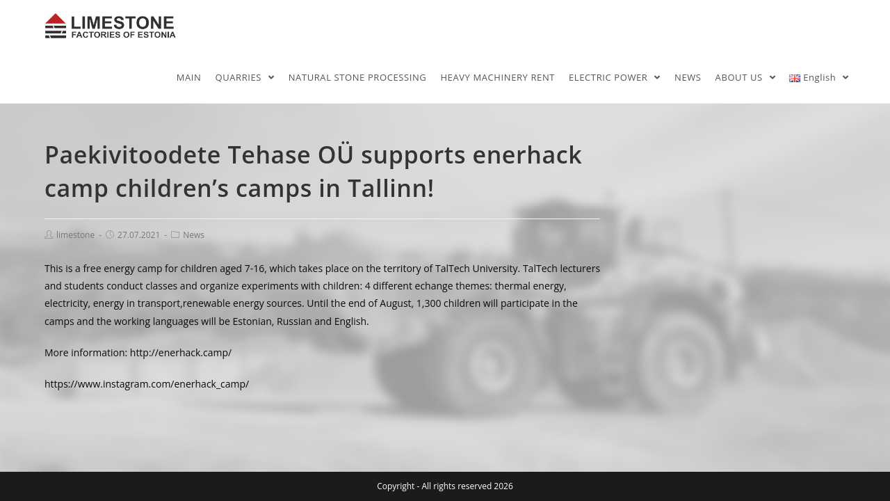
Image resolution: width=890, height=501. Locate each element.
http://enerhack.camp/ (181, 352)
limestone (75, 235)
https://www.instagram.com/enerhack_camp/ (146, 383)
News (193, 235)
